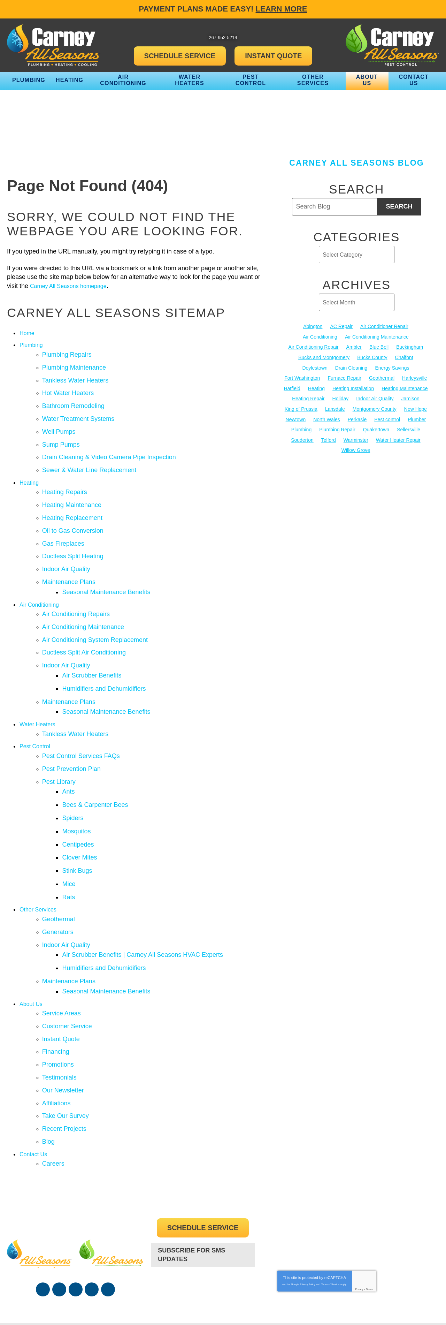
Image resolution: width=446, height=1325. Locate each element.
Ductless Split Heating (72, 541)
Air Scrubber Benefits (94, 651)
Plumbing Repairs (67, 353)
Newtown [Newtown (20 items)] (296, 418)
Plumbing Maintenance (74, 365)
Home (28, 333)
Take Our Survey (65, 1055)
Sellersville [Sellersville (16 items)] (408, 428)
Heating (30, 472)
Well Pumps (59, 425)
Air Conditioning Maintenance (83, 606)
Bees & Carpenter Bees (98, 769)
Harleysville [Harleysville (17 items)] (414, 377)
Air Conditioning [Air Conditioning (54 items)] (320, 336)
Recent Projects (64, 1066)
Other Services (40, 864)
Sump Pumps (61, 436)
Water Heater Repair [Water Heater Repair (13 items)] (398, 438)
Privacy (359, 1225)
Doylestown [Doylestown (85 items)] (314, 367)
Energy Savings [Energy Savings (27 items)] (392, 367)
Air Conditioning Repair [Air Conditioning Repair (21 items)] (314, 347)
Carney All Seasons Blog (356, 162)
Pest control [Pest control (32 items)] (387, 418)
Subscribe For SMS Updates (191, 1190)
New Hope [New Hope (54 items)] (415, 408)
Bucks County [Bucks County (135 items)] (372, 357)
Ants (71, 757)
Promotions (58, 1007)
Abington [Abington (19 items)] (312, 326)
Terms (369, 1225)
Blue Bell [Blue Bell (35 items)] (379, 347)
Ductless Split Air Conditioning (84, 630)
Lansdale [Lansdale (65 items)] (335, 408)
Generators (58, 885)
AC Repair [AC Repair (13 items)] (341, 326)
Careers (53, 1099)
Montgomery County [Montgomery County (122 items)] (375, 408)
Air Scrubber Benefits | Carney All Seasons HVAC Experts (145, 906)
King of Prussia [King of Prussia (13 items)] (301, 408)
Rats (71, 852)
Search (399, 206)
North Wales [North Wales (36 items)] (326, 418)
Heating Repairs (64, 481)
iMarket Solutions (333, 1306)
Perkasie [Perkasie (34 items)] (357, 418)
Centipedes (81, 805)
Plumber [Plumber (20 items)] (417, 418)
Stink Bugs (80, 829)
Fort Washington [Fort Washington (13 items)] (302, 377)
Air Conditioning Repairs (76, 594)
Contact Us (35, 1090)
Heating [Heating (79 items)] (316, 387)
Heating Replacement (72, 505)
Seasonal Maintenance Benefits (109, 573)
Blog (48, 1078)
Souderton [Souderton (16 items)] (302, 438)
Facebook (43, 1225)
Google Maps (108, 1225)
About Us (32, 950)
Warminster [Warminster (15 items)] (356, 438)
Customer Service (67, 971)
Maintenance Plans (68, 564)
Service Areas (61, 959)
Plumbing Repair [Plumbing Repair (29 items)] (337, 428)
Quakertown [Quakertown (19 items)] (376, 428)
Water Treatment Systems (78, 413)
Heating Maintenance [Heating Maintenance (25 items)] (405, 387)
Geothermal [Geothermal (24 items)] (381, 377)
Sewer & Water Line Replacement (89, 460)
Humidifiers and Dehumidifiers (106, 662)
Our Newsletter (63, 1031)
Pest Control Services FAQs (81, 724)
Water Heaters (40, 695)
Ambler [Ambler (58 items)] (354, 347)
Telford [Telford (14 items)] (328, 438)
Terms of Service (330, 1220)
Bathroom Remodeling (73, 401)
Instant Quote (61, 983)
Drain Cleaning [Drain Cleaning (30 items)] (351, 367)
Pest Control (37, 716)
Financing (55, 995)
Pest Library (59, 748)
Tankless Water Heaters (75, 377)
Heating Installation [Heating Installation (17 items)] (353, 387)
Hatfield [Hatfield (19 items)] (292, 387)
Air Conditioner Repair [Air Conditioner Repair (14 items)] (384, 326)
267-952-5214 (202, 1224)
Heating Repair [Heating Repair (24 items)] (308, 397)
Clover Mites (82, 817)
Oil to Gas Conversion (72, 517)
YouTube (76, 1225)
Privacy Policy (307, 1220)
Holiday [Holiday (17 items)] (340, 397)
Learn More (281, 9)
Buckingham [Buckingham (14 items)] (409, 347)
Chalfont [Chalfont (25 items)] (404, 357)
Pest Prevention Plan (71, 736)
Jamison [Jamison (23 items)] (410, 397)
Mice (71, 841)
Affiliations (56, 1042)
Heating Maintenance (71, 493)
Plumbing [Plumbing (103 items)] (301, 428)
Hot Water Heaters (68, 389)
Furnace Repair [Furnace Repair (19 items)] (344, 377)
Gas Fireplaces (63, 529)
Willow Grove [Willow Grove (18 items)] (355, 448)
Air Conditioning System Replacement (95, 618)
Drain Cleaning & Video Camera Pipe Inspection (109, 448)
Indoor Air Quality (66, 553)
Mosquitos (79, 793)
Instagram (92, 1225)
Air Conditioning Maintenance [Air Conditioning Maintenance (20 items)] (377, 336)
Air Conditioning (42, 585)
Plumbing (33, 344)
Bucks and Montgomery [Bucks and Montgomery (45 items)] (323, 357)
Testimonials (59, 1019)
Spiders (75, 781)
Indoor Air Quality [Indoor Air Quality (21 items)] (374, 397)
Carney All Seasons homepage (73, 285)
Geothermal (58, 873)
